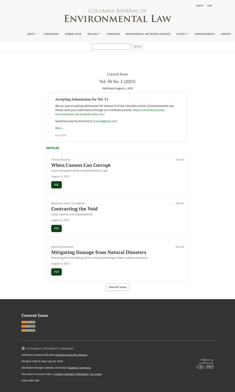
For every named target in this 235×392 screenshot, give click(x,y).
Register (200, 5)
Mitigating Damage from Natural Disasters (98, 252)
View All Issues (118, 287)
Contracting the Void (74, 209)
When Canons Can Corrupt (81, 165)
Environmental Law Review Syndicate (148, 34)
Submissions (51, 34)
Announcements (205, 34)
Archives (93, 34)
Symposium (113, 34)
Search (137, 46)
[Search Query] (111, 47)
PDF (58, 184)
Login (209, 5)
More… (59, 128)
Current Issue (73, 34)
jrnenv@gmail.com (105, 121)
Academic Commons (79, 367)
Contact (181, 34)
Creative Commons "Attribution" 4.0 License (78, 374)
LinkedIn (226, 34)
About (31, 34)
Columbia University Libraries (71, 355)
